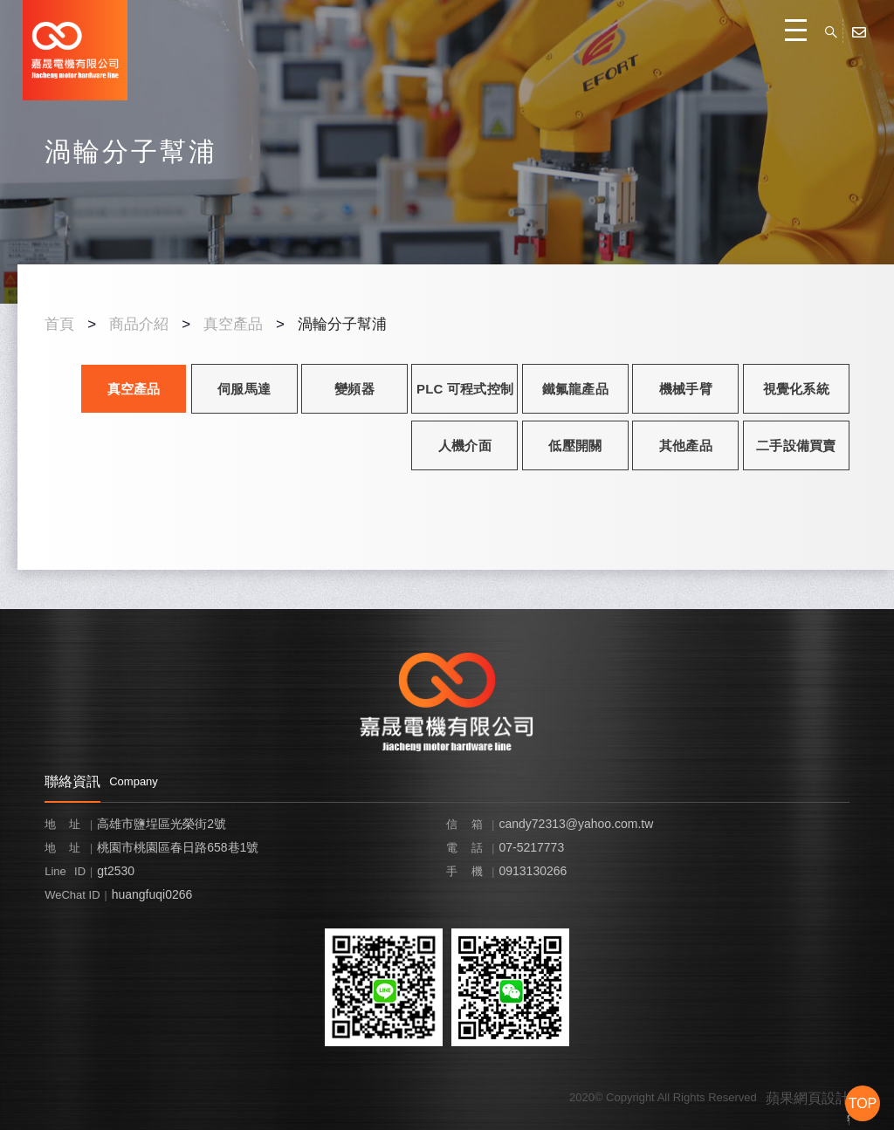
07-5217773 (531, 847)
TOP (863, 1103)
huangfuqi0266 (152, 894)
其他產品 (685, 445)
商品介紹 (138, 324)
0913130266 (533, 871)
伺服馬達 (244, 388)
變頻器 (354, 388)
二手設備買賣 (796, 445)
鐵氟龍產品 (575, 388)
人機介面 (465, 445)
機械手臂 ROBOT (685, 397)
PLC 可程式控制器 (464, 397)
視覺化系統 (796, 388)
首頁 (59, 324)
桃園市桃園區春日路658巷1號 (177, 847)
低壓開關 (575, 445)
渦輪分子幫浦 (342, 324)
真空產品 (233, 324)
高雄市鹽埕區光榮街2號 (161, 824)
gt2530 (115, 871)
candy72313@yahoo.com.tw (576, 824)
